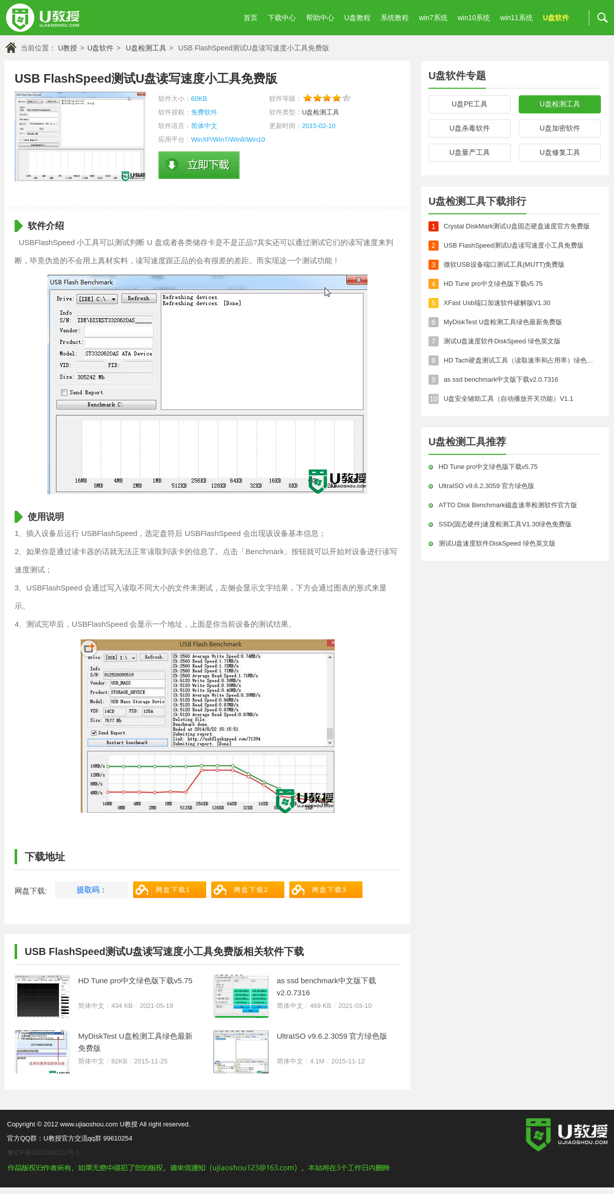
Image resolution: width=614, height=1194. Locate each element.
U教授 (67, 48)
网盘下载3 (329, 889)
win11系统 (516, 18)
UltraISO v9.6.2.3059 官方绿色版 (332, 1036)
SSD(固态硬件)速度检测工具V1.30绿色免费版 (505, 524)
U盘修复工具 (559, 152)
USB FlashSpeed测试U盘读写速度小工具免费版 (514, 245)
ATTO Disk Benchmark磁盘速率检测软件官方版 (508, 505)
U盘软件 (556, 18)
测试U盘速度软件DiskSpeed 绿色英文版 (502, 341)
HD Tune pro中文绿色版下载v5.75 (135, 980)
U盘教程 (357, 18)
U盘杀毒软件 (469, 128)
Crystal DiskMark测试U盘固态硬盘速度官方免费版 (517, 226)
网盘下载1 (173, 889)
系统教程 (395, 18)
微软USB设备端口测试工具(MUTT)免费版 (504, 264)
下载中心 (282, 18)
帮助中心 (320, 18)
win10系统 (474, 18)
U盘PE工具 (469, 104)
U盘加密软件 (559, 128)
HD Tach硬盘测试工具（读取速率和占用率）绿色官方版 (521, 360)
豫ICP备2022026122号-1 (43, 1152)
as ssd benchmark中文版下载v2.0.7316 (326, 986)
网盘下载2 (251, 889)
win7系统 (433, 18)
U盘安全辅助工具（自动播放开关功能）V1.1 (508, 398)
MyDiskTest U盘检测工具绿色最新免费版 (135, 1042)
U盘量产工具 (469, 152)
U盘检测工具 (146, 48)
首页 (250, 18)
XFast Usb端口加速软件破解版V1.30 (497, 303)
